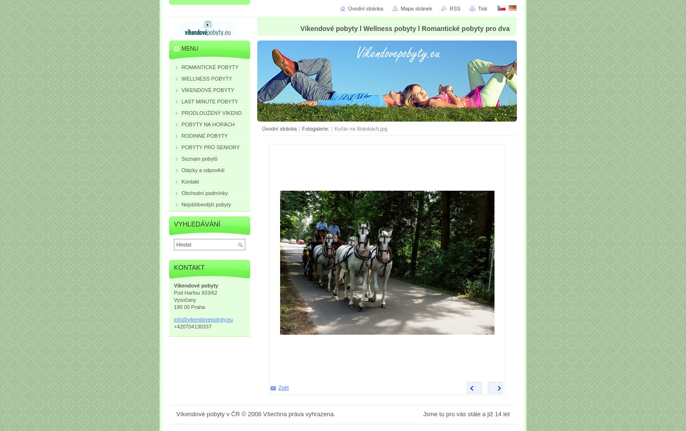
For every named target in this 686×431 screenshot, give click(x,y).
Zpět (284, 387)
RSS (455, 8)
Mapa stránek (416, 8)
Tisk (482, 8)
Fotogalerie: (316, 129)
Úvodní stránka (279, 129)
